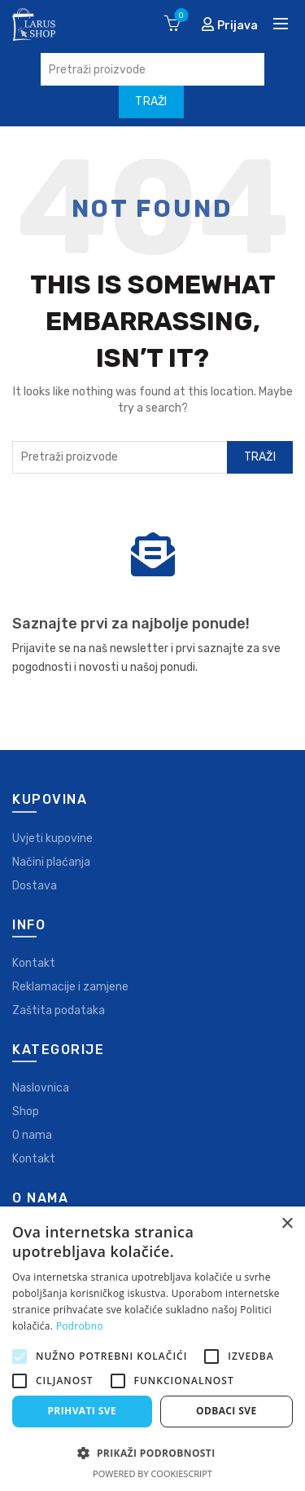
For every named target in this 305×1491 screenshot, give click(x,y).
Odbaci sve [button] (226, 1411)
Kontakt (33, 963)
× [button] (287, 1224)
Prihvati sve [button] (81, 1411)
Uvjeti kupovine (52, 838)
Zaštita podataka (58, 1010)
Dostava (34, 886)
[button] (152, 1453)
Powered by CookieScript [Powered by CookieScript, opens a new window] (152, 1473)
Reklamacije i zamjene (70, 987)
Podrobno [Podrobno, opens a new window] (79, 1326)
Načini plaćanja (51, 862)
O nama (32, 1135)
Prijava (229, 24)
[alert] (152, 1348)
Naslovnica (40, 1088)
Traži (260, 457)
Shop (25, 1111)
